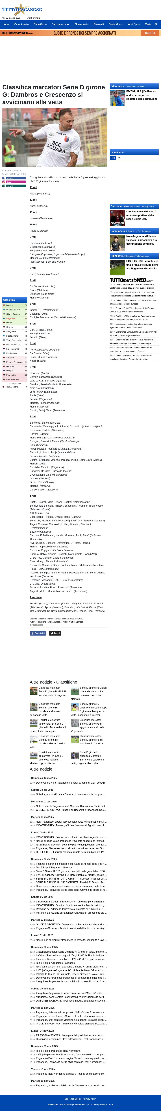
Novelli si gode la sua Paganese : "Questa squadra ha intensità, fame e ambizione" (81, 841)
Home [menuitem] (5, 24)
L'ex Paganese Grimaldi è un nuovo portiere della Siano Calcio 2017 (141, 215)
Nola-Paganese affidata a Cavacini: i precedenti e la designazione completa (77, 794)
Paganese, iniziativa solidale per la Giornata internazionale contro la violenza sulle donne (85, 1085)
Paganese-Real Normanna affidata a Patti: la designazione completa (73, 1073)
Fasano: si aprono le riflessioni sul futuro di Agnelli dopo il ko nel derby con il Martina (82, 864)
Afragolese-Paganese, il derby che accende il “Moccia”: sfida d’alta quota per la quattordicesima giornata (93, 993)
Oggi (113, 158)
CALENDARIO (79, 1104)
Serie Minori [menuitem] (116, 24)
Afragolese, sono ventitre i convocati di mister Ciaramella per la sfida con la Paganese (83, 997)
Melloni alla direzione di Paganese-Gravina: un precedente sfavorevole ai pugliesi (80, 912)
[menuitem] (156, 24)
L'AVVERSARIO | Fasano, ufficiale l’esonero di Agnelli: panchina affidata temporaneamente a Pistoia (91, 825)
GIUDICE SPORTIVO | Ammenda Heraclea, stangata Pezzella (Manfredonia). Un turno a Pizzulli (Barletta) (94, 1023)
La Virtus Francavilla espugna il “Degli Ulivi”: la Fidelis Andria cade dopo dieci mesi (81, 955)
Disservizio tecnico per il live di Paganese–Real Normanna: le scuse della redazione (82, 1039)
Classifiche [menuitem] (40, 24)
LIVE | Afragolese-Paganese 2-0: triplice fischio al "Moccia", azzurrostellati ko (78, 970)
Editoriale (116, 86)
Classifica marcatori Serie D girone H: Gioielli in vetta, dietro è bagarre (52, 691)
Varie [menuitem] (148, 24)
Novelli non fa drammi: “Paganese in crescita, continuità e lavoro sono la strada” (80, 940)
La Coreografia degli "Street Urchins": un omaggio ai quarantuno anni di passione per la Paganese (90, 901)
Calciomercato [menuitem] (60, 24)
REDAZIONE (66, 1104)
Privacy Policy (89, 1099)
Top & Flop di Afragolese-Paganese (55, 963)
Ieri (118, 158)
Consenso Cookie (73, 1099)
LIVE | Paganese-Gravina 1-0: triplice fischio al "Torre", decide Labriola (74, 875)
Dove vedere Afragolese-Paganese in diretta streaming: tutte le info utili (75, 977)
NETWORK (53, 1104)
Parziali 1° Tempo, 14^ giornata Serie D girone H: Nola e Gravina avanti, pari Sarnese (83, 974)
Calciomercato (119, 206)
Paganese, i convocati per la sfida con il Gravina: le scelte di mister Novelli (76, 890)
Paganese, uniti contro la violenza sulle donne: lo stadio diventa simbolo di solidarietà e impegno (89, 1020)
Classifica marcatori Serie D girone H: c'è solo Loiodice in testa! (92, 740)
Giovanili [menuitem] (99, 24)
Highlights (117, 256)
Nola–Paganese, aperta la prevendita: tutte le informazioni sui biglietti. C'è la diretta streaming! (87, 821)
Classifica (9, 300)
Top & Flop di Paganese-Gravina (54, 867)
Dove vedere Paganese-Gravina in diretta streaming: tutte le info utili (73, 886)
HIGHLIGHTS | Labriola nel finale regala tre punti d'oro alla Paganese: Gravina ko (81, 852)
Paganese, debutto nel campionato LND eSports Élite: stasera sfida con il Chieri (80, 1012)
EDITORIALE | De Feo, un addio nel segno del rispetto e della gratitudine (141, 95)
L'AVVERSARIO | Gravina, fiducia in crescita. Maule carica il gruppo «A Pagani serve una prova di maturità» (95, 905)
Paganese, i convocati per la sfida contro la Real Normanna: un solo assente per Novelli (84, 1062)
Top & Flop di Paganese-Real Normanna (58, 1051)
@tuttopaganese (76, 622)
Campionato (118, 231)
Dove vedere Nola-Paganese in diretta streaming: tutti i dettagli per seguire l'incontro (82, 782)
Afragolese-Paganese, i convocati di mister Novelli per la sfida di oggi (74, 981)
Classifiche (43, 619)
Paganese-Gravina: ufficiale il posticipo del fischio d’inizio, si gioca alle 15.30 (78, 928)
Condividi (38, 633)
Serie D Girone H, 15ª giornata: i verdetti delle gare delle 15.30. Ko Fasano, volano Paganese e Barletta (93, 871)
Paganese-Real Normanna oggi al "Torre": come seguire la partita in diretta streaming (83, 1058)
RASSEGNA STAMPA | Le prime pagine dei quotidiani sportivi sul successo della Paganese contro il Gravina (95, 844)
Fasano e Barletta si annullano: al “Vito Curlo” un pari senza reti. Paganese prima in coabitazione (89, 959)
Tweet (55, 633)
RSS (111, 1104)
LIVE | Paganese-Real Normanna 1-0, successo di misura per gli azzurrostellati (79, 1054)
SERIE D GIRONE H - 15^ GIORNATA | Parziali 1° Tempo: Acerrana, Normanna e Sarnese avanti (89, 882)
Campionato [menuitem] (21, 24)
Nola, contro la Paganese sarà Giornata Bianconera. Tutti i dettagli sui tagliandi (79, 806)
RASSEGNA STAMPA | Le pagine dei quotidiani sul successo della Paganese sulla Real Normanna (90, 1035)
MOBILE (103, 1104)
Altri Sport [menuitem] (134, 24)
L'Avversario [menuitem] (81, 24)
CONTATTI (93, 1104)
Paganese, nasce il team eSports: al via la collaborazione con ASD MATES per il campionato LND (89, 1016)
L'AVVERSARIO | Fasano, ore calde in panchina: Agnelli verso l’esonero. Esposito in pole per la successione (95, 837)
